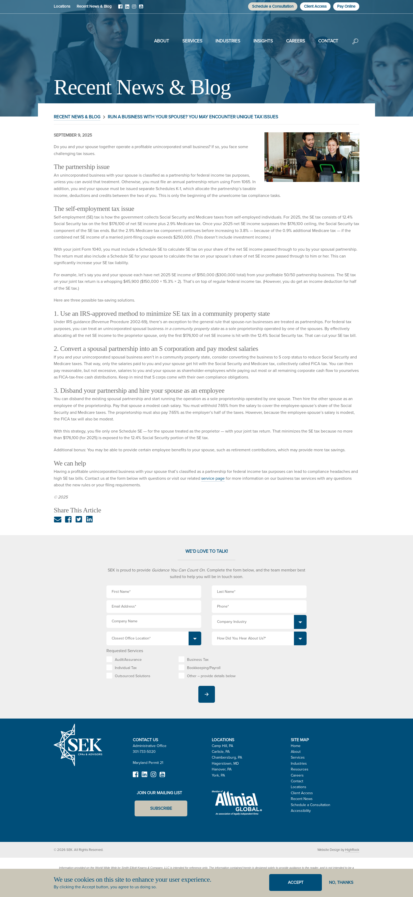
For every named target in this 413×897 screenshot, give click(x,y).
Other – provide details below (211, 676)
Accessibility (301, 810)
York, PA (218, 775)
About (161, 41)
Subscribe (161, 808)
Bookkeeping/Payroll (203, 668)
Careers (295, 41)
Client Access (315, 6)
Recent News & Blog (94, 6)
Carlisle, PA (221, 751)
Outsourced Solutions (132, 676)
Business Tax (198, 659)
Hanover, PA (222, 769)
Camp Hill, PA (222, 746)
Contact (328, 41)
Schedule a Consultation (272, 6)
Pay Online (346, 6)
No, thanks (341, 882)
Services (192, 41)
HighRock (352, 849)
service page (213, 478)
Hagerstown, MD (225, 763)
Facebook (120, 8)
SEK (80, 40)
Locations (62, 6)
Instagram (134, 8)
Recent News (302, 799)
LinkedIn (127, 8)
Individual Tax (126, 668)
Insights (263, 41)
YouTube (141, 8)
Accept (295, 882)
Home (296, 746)
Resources (299, 769)
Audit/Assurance (128, 659)
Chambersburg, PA (227, 757)
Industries (227, 41)
